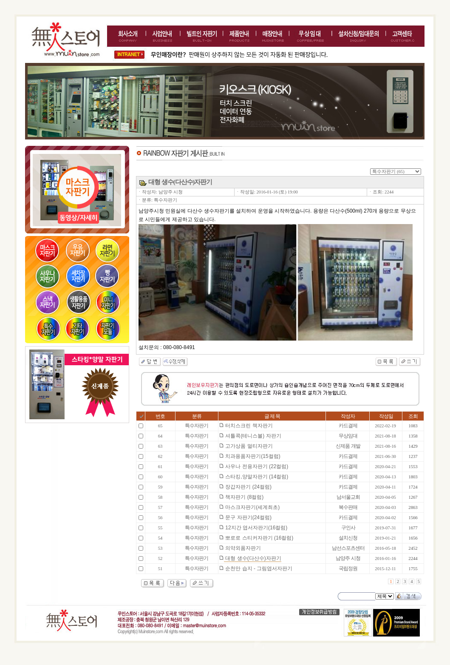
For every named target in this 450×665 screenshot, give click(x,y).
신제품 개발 (348, 446)
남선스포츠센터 (348, 548)
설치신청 (348, 538)
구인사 (348, 528)
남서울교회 (348, 497)
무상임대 (348, 436)
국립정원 (348, 568)
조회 (413, 416)
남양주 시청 (348, 558)
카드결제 (348, 426)
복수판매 (348, 507)
